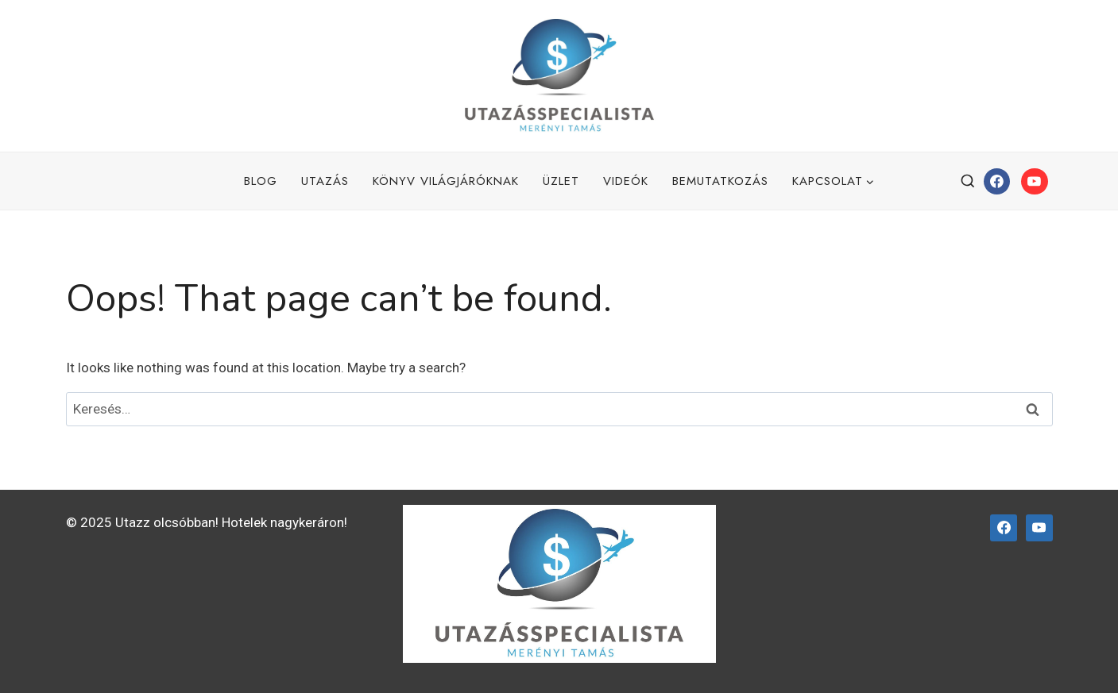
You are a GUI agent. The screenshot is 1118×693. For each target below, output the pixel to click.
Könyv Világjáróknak (446, 181)
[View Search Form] (968, 182)
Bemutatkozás (720, 181)
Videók (625, 181)
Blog (260, 181)
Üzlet (561, 181)
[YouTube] (1034, 181)
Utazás (325, 181)
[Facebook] (997, 181)
